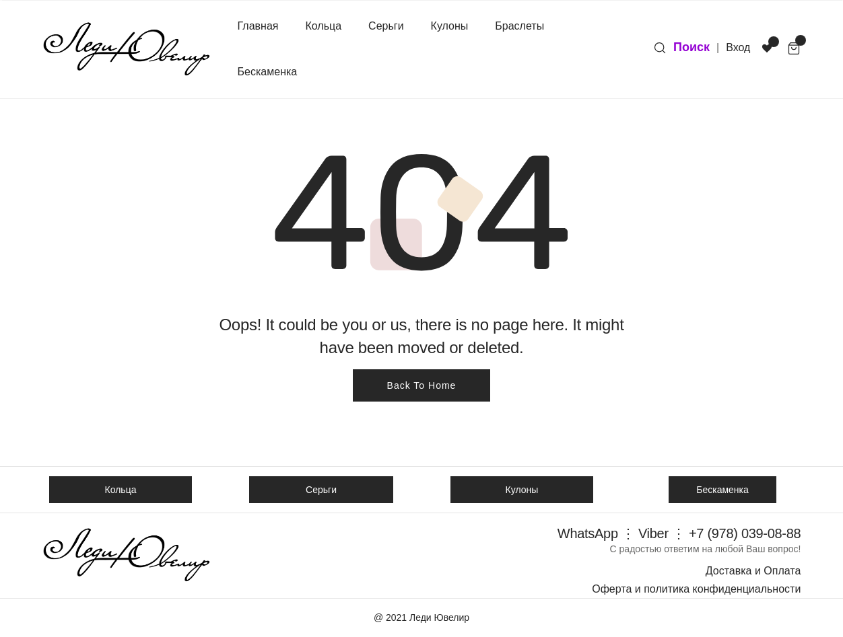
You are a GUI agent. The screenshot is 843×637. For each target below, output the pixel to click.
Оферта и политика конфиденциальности (696, 589)
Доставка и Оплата (753, 570)
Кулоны (450, 26)
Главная (258, 26)
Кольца (324, 26)
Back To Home (422, 385)
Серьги (385, 26)
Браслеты (519, 26)
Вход (738, 47)
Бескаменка (268, 71)
